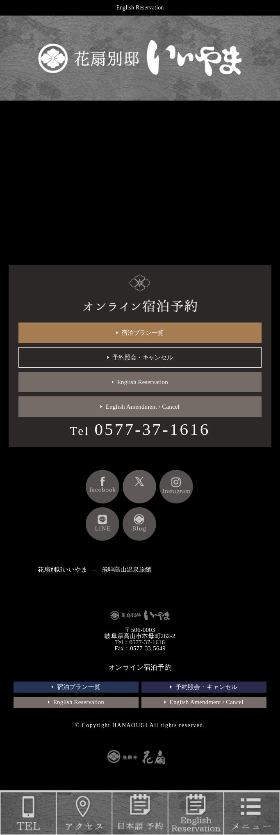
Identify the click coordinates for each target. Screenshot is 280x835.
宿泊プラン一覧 (142, 332)
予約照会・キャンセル (142, 357)
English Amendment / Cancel (143, 406)
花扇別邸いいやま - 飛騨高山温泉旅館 (95, 569)
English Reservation (140, 8)
